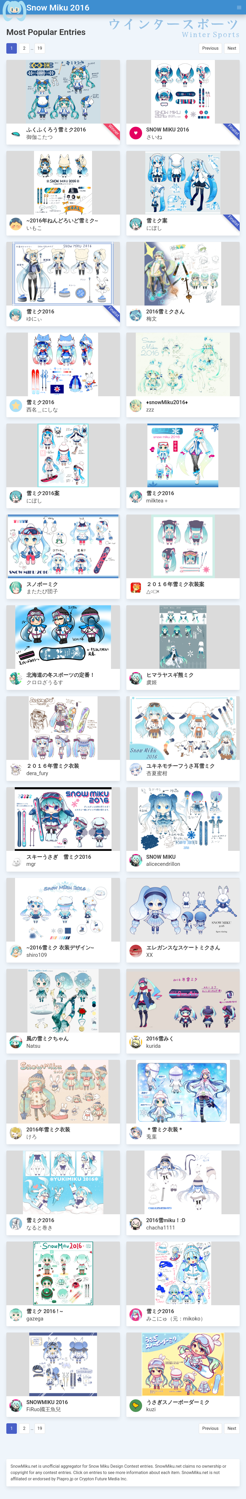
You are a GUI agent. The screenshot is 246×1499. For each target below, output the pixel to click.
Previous (210, 48)
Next (232, 48)
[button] (239, 7)
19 (39, 48)
